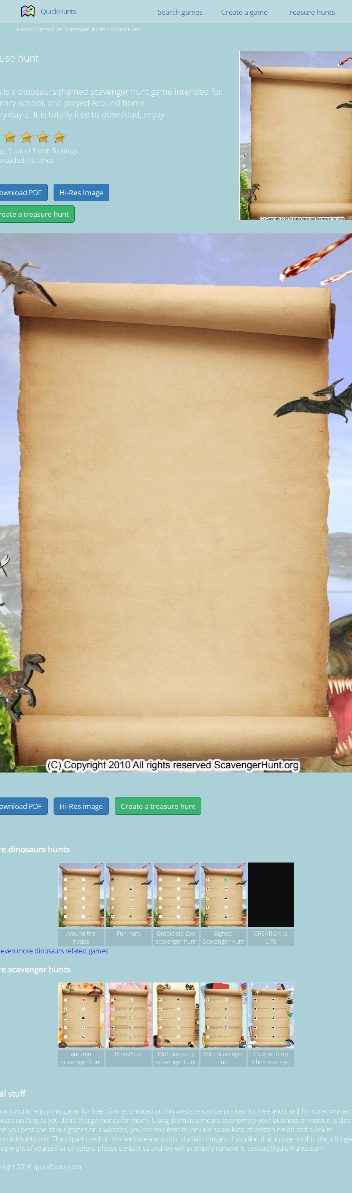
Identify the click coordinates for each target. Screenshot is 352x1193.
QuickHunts (58, 11)
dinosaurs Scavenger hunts (71, 29)
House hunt (125, 29)
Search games (180, 12)
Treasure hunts (310, 12)
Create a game (244, 12)
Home (24, 29)
